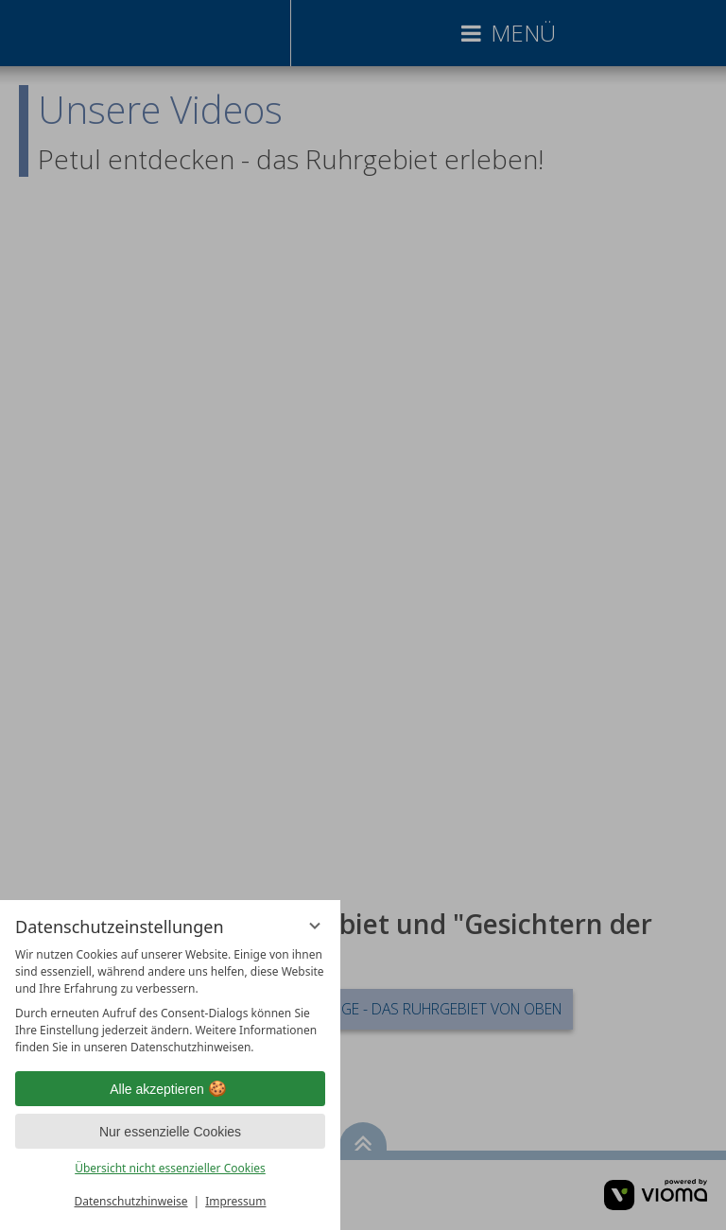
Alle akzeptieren (170, 1089)
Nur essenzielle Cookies (170, 1131)
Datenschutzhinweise (131, 1201)
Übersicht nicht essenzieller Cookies (170, 1168)
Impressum (235, 1201)
